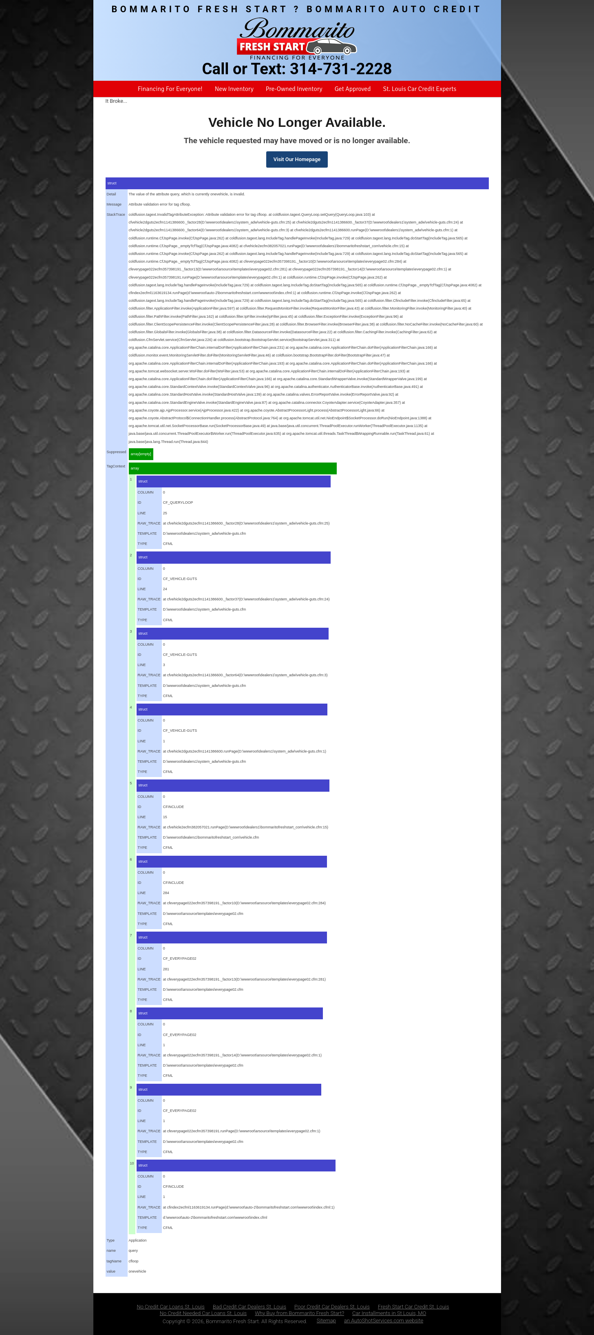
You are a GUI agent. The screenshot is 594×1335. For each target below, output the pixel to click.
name (111, 1251)
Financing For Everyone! (170, 89)
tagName (114, 1261)
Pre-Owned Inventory (294, 89)
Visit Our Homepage (297, 159)
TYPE (143, 544)
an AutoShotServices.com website (383, 1320)
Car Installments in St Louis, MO (389, 1313)
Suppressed (116, 452)
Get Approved (353, 89)
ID (139, 502)
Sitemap (326, 1320)
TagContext (116, 466)
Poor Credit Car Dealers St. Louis (332, 1307)
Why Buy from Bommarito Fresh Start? (299, 1313)
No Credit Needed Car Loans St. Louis (203, 1313)
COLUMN (146, 492)
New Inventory (234, 89)
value (111, 1271)
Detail (111, 194)
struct (112, 183)
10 (132, 1163)
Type (111, 1240)
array (135, 468)
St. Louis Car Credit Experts (419, 89)
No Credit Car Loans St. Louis (171, 1307)
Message (114, 204)
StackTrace (116, 215)
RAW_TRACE (149, 523)
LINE (142, 513)
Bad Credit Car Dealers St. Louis (249, 1307)
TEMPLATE (147, 533)
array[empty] (141, 454)
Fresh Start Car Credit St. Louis (413, 1307)
